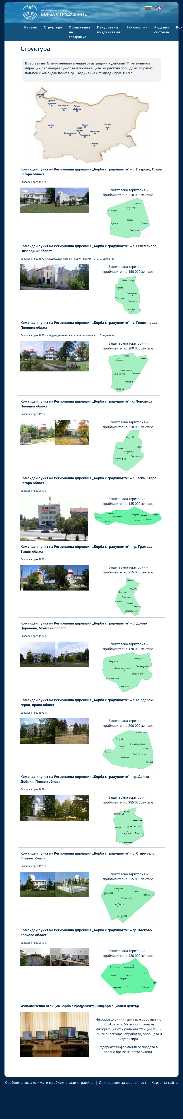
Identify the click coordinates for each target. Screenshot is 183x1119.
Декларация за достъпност (122, 1082)
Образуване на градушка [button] (79, 32)
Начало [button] (30, 27)
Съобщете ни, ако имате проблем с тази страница (49, 1082)
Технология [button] (137, 27)
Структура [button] (53, 27)
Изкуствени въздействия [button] (108, 29)
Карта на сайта (165, 1082)
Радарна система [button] (162, 29)
